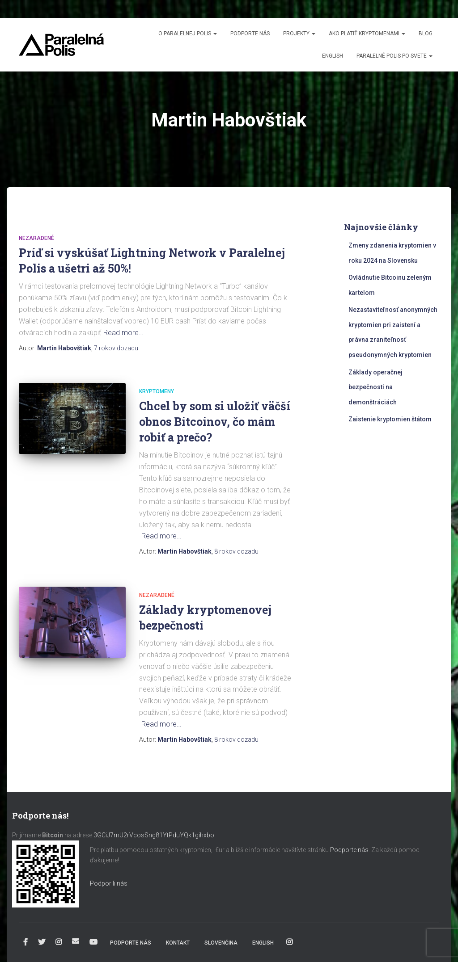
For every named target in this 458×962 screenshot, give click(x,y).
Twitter (42, 942)
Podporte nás (250, 33)
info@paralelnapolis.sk (76, 941)
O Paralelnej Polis (187, 33)
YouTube (93, 942)
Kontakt (178, 943)
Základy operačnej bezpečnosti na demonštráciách (375, 387)
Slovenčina (220, 943)
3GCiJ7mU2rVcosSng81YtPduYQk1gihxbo (154, 835)
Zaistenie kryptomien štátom (390, 419)
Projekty (299, 33)
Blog (426, 33)
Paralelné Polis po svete (394, 56)
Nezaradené (36, 238)
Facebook (25, 942)
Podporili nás (108, 883)
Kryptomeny (156, 391)
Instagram (58, 942)
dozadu (116, 348)
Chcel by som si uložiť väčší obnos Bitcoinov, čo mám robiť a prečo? (214, 422)
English (332, 56)
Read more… (123, 332)
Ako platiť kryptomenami (367, 33)
